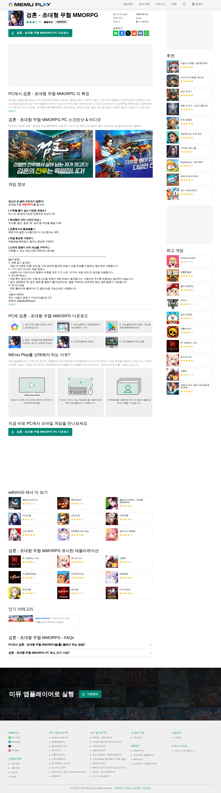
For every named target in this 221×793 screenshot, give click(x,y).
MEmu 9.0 (137, 759)
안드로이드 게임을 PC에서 (145, 763)
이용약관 (118, 788)
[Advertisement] (80, 65)
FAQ (174, 4)
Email (13, 776)
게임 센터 (137, 737)
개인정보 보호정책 (132, 788)
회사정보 (147, 788)
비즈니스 (160, 4)
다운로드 (88, 694)
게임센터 (128, 4)
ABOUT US (138, 751)
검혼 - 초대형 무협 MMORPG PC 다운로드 (38, 33)
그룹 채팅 (15, 768)
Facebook (16, 742)
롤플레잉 (48, 22)
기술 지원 (15, 763)
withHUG (61, 22)
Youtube (15, 750)
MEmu (29, 4)
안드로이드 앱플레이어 (143, 755)
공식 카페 (144, 4)
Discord (14, 772)
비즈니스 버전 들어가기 (184, 751)
